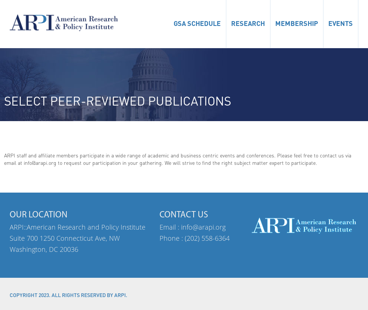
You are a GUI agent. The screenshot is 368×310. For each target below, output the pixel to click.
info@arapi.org (203, 227)
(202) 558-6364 (207, 238)
